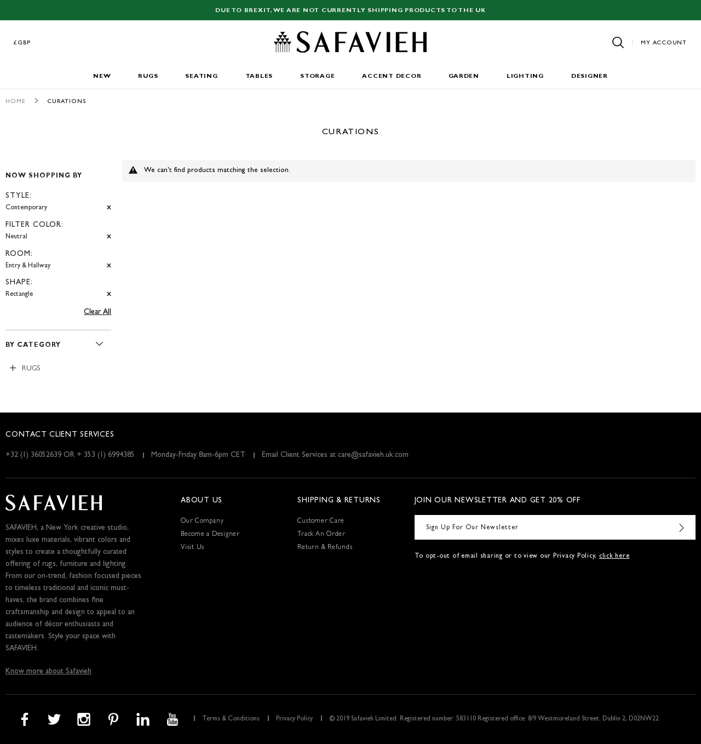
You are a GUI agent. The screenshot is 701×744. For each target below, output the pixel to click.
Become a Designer (210, 534)
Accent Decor (391, 76)
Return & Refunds (324, 548)
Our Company (202, 521)
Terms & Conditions (231, 719)
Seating (201, 76)
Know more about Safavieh (48, 672)
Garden (464, 76)
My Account (664, 43)
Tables (259, 76)
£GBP (22, 43)
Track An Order (321, 534)
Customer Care (320, 521)
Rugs (148, 76)
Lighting (525, 76)
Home (15, 102)
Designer (589, 76)
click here (614, 556)
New (102, 76)
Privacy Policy (294, 719)
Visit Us (192, 548)
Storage (317, 76)
